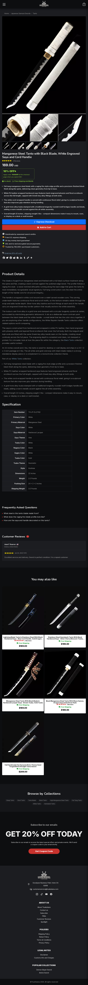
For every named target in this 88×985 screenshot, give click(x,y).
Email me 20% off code (13, 253)
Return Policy (44, 937)
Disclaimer (44, 955)
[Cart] (84, 4)
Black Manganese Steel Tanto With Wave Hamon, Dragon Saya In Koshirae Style (65, 701)
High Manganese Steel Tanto (59, 800)
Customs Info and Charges (44, 958)
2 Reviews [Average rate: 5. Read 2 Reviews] (16, 161)
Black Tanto (69, 340)
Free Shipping (23, 643)
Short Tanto (21, 800)
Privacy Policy (44, 943)
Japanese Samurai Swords (21, 13)
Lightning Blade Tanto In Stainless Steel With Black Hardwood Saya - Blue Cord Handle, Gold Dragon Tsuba (23, 638)
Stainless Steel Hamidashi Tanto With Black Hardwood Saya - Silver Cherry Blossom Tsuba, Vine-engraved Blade (65, 638)
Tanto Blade (32, 800)
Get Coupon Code (44, 851)
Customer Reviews (44, 919)
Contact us (44, 910)
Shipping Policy (44, 934)
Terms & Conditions (44, 940)
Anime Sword (44, 973)
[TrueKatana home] (44, 4)
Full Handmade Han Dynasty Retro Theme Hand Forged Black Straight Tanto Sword (23, 765)
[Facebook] (51, 894)
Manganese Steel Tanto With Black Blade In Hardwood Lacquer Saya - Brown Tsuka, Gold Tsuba (23, 701)
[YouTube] (46, 894)
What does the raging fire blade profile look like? (24, 517)
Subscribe (44, 913)
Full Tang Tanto (77, 800)
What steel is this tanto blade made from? (21, 513)
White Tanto (17, 359)
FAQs (44, 916)
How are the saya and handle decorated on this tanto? (27, 520)
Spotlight (44, 922)
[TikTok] (42, 894)
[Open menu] (4, 4)
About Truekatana (44, 907)
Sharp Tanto (10, 800)
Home (6, 13)
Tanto (35, 13)
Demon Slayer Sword (44, 970)
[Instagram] (37, 894)
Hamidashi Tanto (49, 804)
